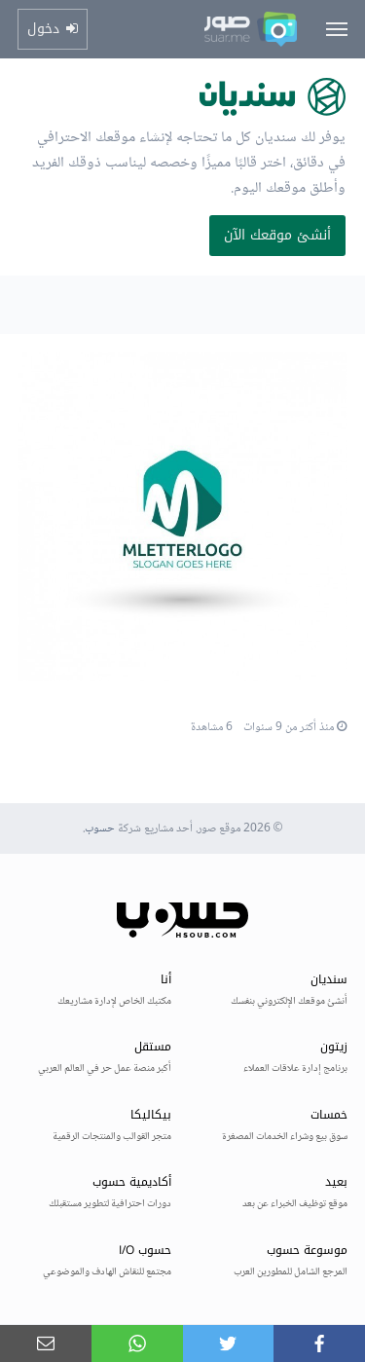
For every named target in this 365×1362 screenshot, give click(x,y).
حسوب (100, 829)
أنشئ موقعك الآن (277, 235)
